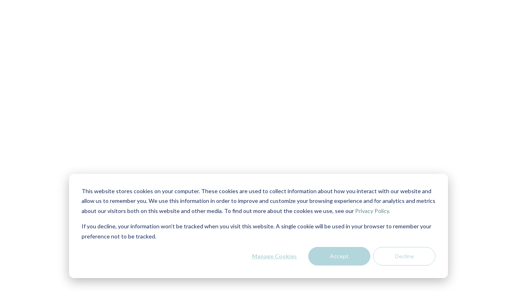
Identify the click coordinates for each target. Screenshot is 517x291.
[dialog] (258, 226)
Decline (404, 256)
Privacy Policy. (372, 210)
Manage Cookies (274, 256)
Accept (339, 256)
